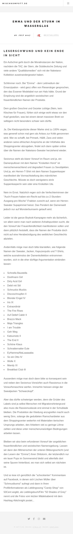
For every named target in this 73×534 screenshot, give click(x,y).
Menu (68, 3)
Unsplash (54, 527)
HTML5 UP (37, 527)
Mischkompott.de (15, 3)
